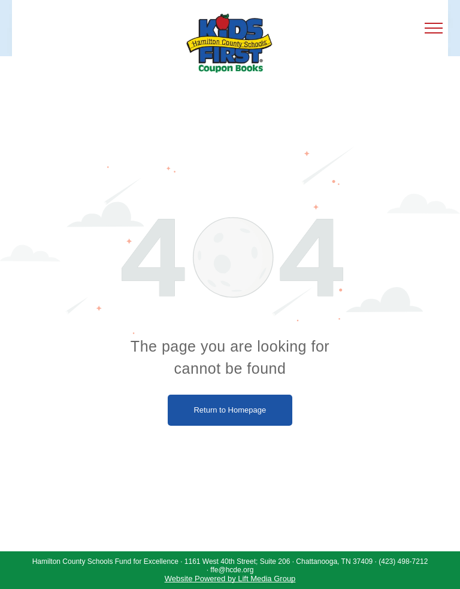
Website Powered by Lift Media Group (230, 578)
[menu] (433, 28)
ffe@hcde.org (231, 570)
